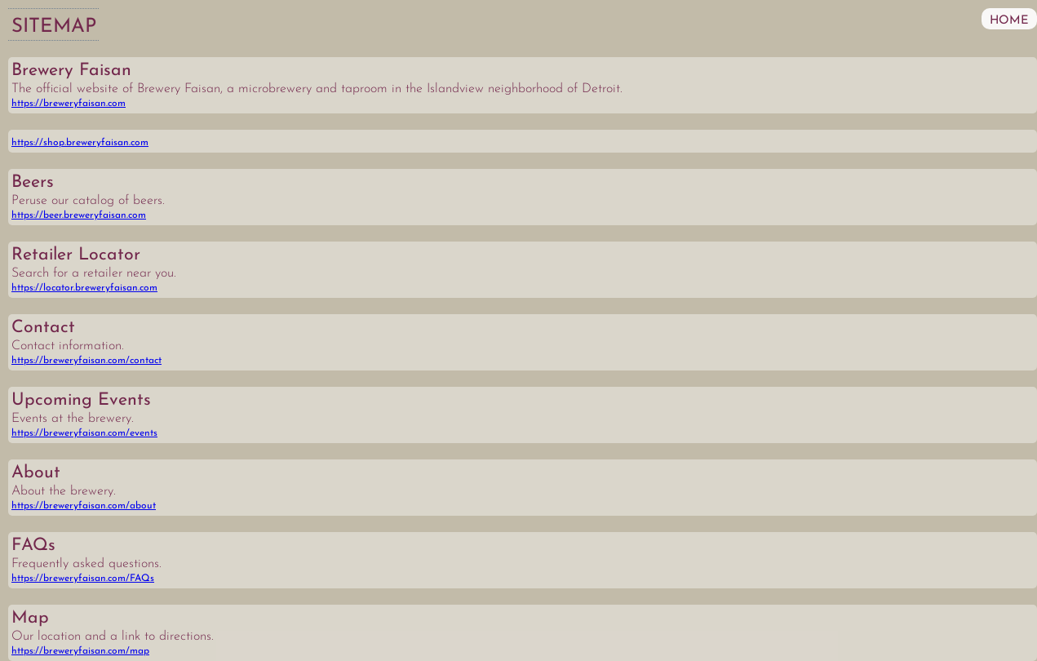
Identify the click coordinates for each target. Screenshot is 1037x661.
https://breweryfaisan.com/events (84, 433)
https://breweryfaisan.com (68, 104)
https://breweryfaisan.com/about (83, 506)
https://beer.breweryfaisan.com (78, 215)
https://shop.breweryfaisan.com (79, 143)
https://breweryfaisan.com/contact (86, 361)
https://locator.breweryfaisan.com (84, 288)
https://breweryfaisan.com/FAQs (82, 578)
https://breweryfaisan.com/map (80, 651)
